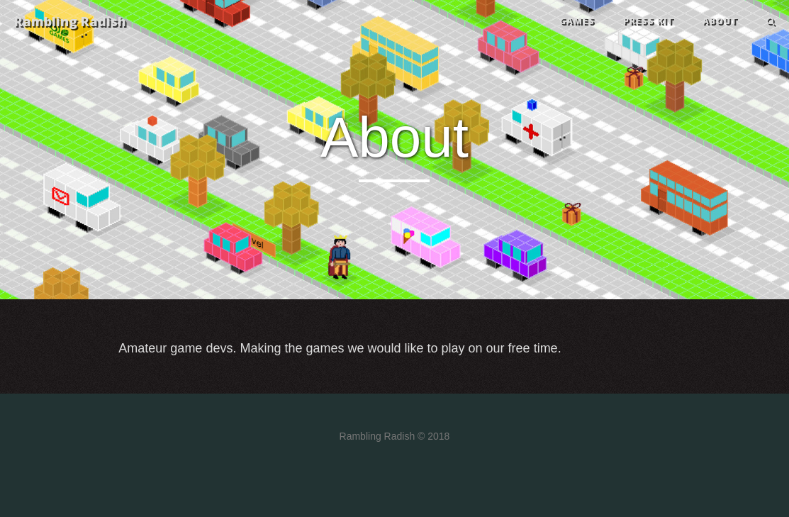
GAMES (577, 21)
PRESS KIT (648, 21)
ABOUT (720, 21)
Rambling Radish (70, 21)
